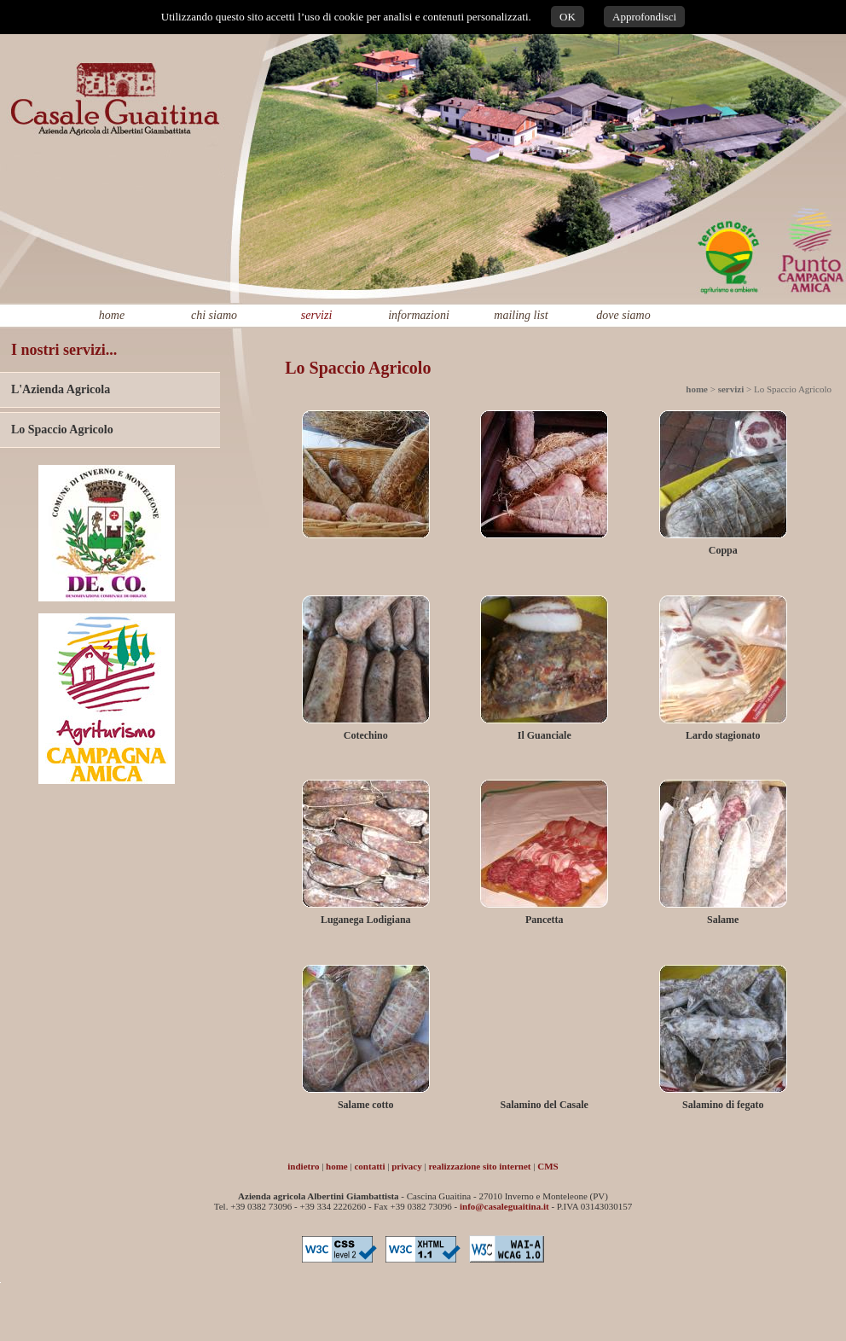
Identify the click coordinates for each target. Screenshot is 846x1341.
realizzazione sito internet (479, 1166)
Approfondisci (644, 16)
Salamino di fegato (722, 1105)
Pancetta (544, 920)
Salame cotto (366, 1105)
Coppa (723, 550)
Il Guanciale (544, 735)
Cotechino (366, 735)
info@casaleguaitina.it (504, 1206)
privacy (406, 1166)
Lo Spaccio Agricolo (62, 429)
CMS (547, 1166)
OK (567, 16)
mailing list (521, 315)
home (112, 315)
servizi (317, 315)
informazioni (418, 315)
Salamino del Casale (544, 1105)
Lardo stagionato (723, 735)
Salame (723, 920)
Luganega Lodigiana (366, 920)
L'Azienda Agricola (60, 389)
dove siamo (623, 315)
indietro (303, 1166)
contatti (369, 1166)
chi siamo (214, 315)
